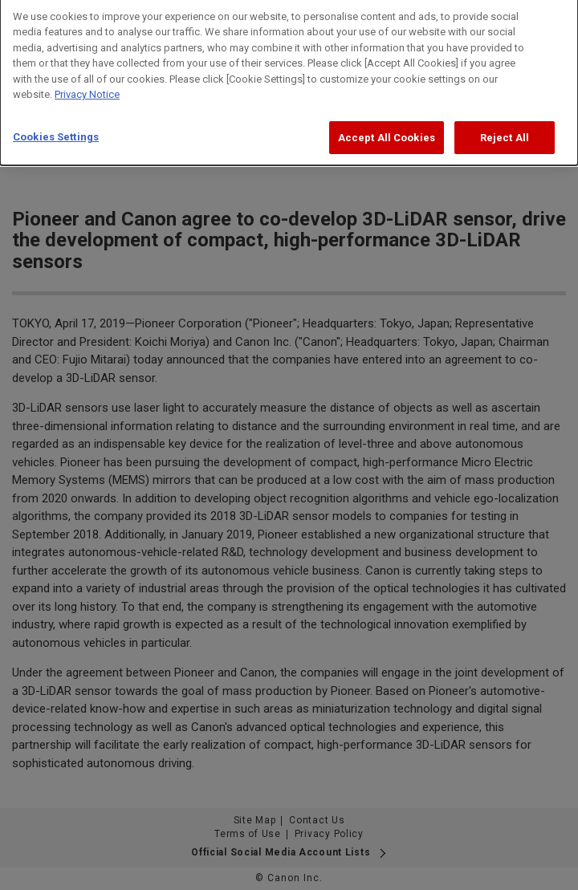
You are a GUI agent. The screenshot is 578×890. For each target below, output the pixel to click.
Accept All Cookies (386, 133)
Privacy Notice (87, 89)
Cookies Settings (56, 132)
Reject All (504, 133)
